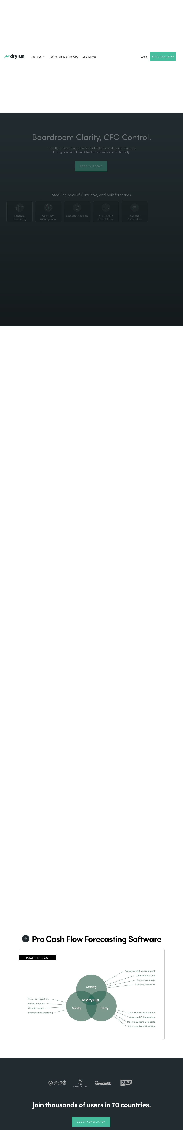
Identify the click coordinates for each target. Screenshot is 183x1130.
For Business (89, 56)
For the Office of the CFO (64, 56)
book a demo (164, 756)
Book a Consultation (91, 1121)
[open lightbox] (136, 480)
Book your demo (91, 166)
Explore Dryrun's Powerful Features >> (136, 832)
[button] (38, 56)
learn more (19, 562)
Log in (144, 56)
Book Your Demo (163, 56)
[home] (14, 56)
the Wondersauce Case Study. (46, 646)
